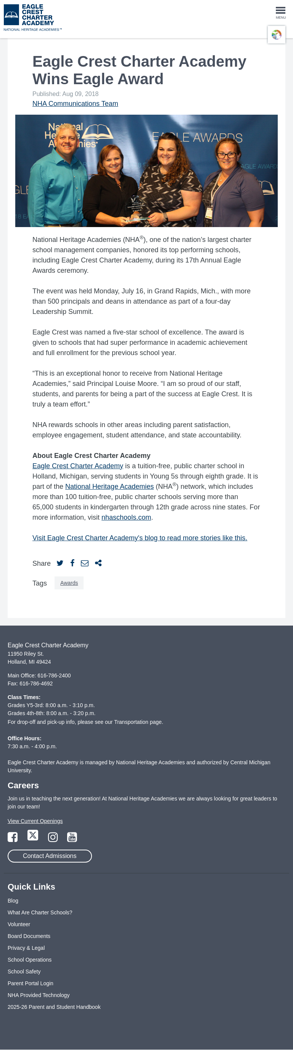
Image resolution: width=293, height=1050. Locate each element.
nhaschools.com (126, 517)
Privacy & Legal (26, 948)
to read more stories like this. (203, 538)
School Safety (24, 971)
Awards (69, 583)
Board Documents (29, 936)
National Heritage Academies (109, 486)
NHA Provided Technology (38, 995)
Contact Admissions (50, 856)
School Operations (30, 960)
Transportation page (138, 722)
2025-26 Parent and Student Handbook (54, 1007)
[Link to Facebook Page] (13, 839)
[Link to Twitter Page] (33, 839)
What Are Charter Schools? (40, 912)
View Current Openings (35, 821)
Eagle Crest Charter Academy (77, 466)
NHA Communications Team (75, 103)
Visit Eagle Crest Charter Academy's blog (95, 538)
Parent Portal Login (30, 983)
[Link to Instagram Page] (54, 839)
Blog (13, 901)
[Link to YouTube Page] (72, 839)
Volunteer (19, 924)
